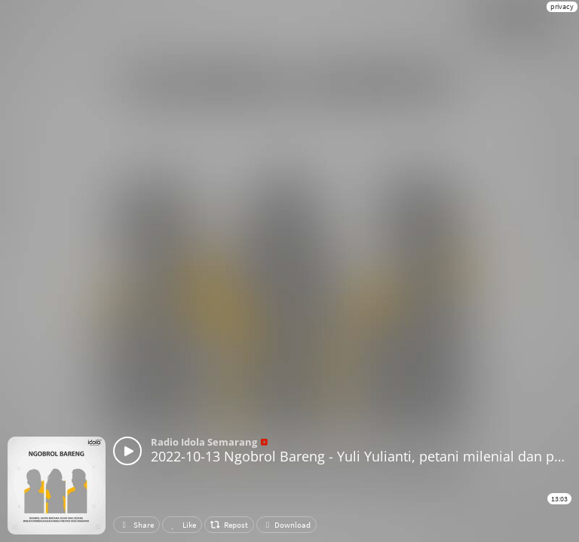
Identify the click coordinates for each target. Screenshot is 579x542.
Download (286, 524)
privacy (562, 6)
